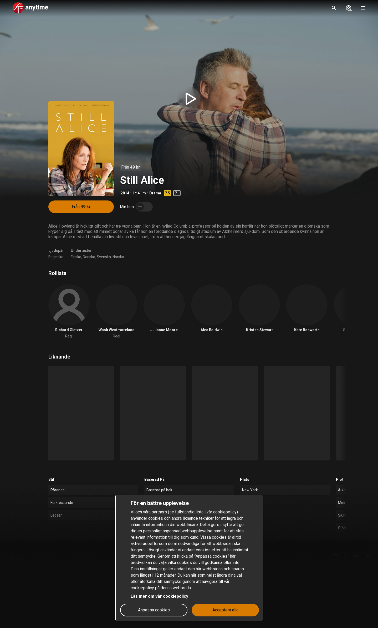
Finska (76, 257)
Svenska (104, 257)
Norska (118, 257)
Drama (155, 193)
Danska (89, 257)
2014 (125, 193)
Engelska (55, 257)
